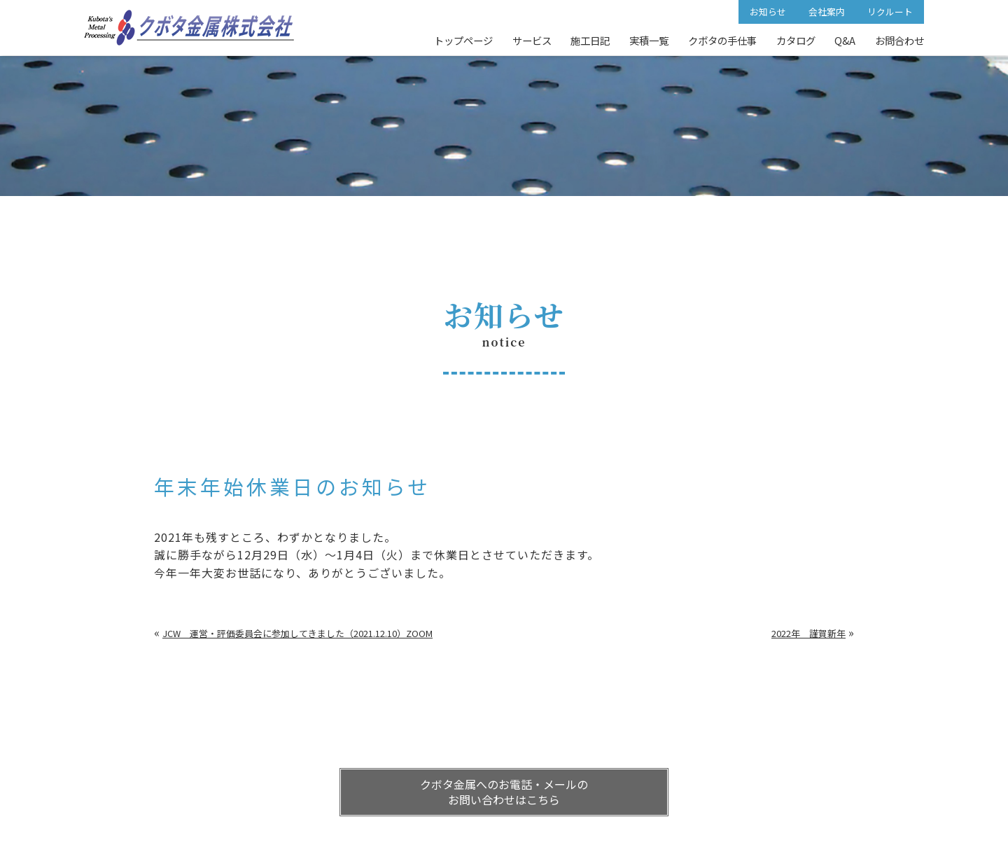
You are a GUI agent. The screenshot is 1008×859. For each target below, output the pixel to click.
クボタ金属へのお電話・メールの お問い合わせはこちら (504, 792)
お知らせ (768, 11)
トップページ (463, 40)
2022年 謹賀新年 (808, 633)
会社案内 (826, 11)
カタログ (796, 40)
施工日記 (590, 40)
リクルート (890, 11)
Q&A (844, 40)
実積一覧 (648, 40)
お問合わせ (899, 40)
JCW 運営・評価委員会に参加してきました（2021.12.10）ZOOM (297, 633)
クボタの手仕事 (722, 40)
